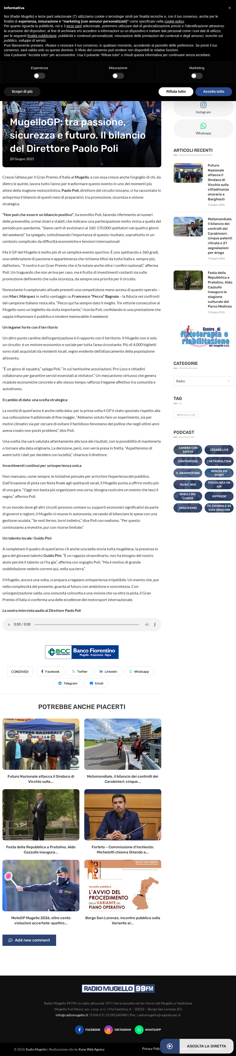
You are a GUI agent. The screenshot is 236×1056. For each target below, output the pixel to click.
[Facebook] (87, 1029)
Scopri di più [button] (22, 91)
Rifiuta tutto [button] (176, 91)
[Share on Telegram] (68, 683)
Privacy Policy (152, 1049)
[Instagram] (117, 1029)
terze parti (74, 26)
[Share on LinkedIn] (108, 671)
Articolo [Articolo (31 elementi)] (186, 414)
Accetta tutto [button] (213, 91)
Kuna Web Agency (92, 1049)
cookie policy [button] (174, 21)
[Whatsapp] (148, 1029)
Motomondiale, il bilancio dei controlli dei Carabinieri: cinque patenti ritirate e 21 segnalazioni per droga (220, 236)
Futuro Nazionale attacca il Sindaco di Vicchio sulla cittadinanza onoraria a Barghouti (218, 182)
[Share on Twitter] (80, 671)
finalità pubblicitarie (42, 36)
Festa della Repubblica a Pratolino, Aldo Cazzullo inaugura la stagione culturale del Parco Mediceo (220, 289)
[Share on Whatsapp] (139, 671)
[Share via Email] (96, 683)
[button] (230, 8)
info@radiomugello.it (72, 1015)
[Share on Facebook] (50, 671)
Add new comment (29, 940)
